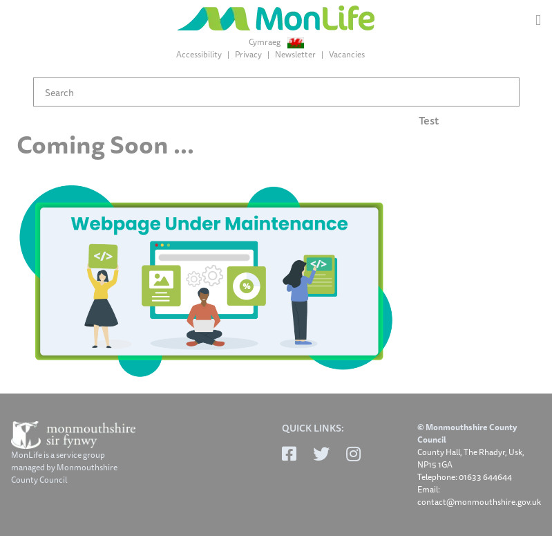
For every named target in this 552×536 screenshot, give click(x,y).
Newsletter (295, 54)
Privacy (248, 54)
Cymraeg (276, 42)
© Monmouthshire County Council (467, 433)
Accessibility (199, 54)
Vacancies (347, 54)
